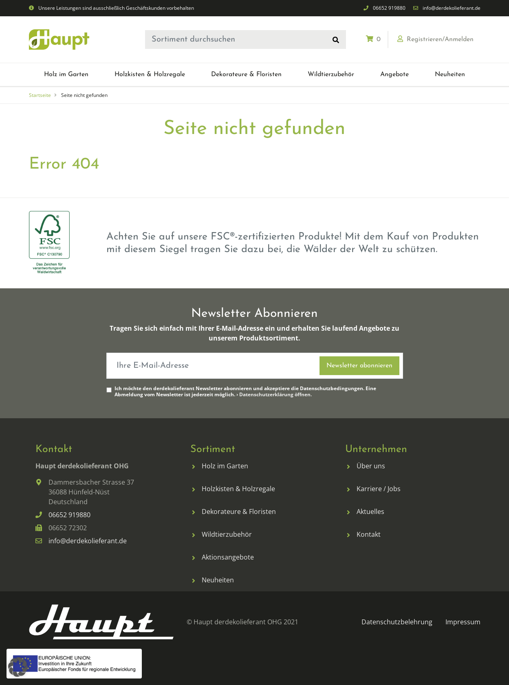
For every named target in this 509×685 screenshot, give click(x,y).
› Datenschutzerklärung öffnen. (274, 394)
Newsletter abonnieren (359, 365)
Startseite (40, 95)
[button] (66, 74)
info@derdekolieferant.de (451, 7)
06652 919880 (389, 7)
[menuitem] (66, 74)
